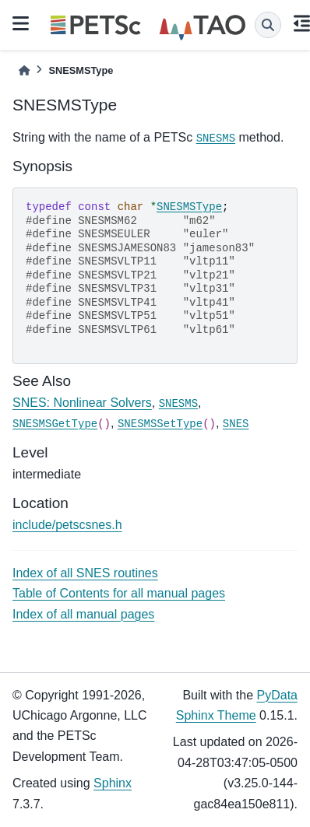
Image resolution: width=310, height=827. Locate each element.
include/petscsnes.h (67, 524)
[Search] (268, 25)
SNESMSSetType (160, 424)
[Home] (24, 70)
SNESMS (215, 138)
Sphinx (112, 783)
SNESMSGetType (54, 424)
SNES (236, 424)
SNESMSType (189, 207)
